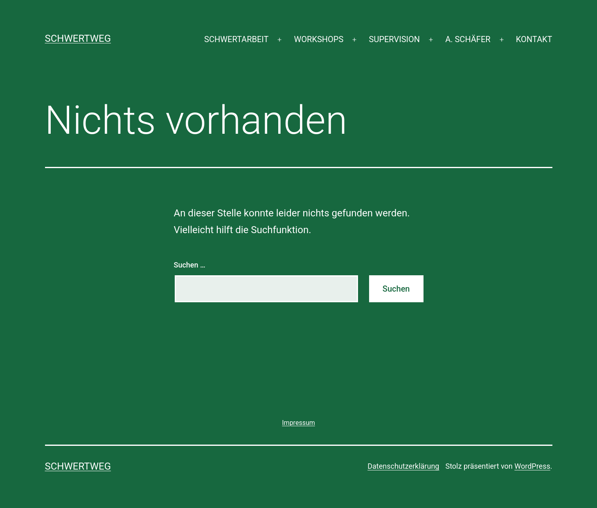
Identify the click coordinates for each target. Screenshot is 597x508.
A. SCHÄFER (467, 39)
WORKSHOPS (319, 39)
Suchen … (189, 265)
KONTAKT (534, 39)
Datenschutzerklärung (403, 466)
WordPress (532, 466)
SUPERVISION (394, 39)
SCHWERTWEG (78, 38)
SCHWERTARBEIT (236, 39)
